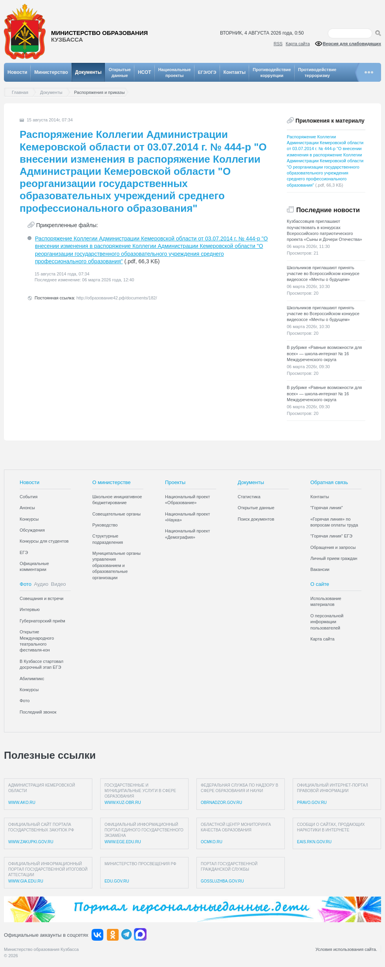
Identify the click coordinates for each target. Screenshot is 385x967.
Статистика (249, 496)
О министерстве (111, 482)
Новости (17, 72)
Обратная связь (329, 482)
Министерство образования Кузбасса (41, 949)
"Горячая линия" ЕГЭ (331, 536)
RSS (278, 43)
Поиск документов (256, 519)
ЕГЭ (24, 552)
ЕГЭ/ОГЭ (207, 72)
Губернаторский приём (42, 620)
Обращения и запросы (333, 547)
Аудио (41, 584)
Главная (22, 92)
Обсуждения (32, 530)
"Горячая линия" (326, 507)
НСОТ (144, 72)
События (28, 496)
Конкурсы (29, 519)
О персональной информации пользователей (326, 621)
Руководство (104, 525)
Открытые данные (256, 507)
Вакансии (320, 569)
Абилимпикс (32, 678)
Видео (58, 584)
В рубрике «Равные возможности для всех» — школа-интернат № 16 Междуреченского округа (324, 353)
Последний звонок (38, 712)
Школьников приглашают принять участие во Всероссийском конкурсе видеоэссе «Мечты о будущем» (323, 273)
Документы (88, 72)
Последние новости (328, 209)
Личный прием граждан (333, 558)
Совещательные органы (116, 514)
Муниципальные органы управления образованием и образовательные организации (116, 565)
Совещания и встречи (42, 598)
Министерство (51, 72)
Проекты (175, 482)
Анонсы (27, 507)
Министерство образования (99, 36)
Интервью (30, 609)
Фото (25, 584)
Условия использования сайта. (346, 949)
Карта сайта (298, 43)
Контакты (235, 72)
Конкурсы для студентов (44, 541)
